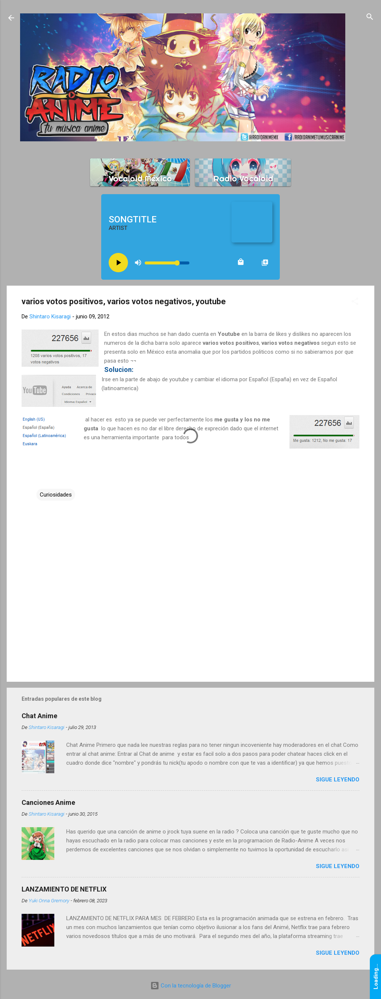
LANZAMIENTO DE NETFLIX (64, 889)
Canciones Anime (48, 802)
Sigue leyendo (337, 779)
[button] (354, 302)
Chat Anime (39, 716)
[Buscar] (369, 17)
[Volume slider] (167, 262)
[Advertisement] (190, 612)
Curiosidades (56, 494)
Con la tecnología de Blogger (190, 985)
